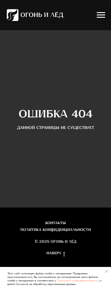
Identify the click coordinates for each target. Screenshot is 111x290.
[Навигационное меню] (101, 15)
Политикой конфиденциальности (77, 280)
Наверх (55, 254)
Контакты (55, 223)
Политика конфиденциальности (55, 229)
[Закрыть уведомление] (107, 271)
